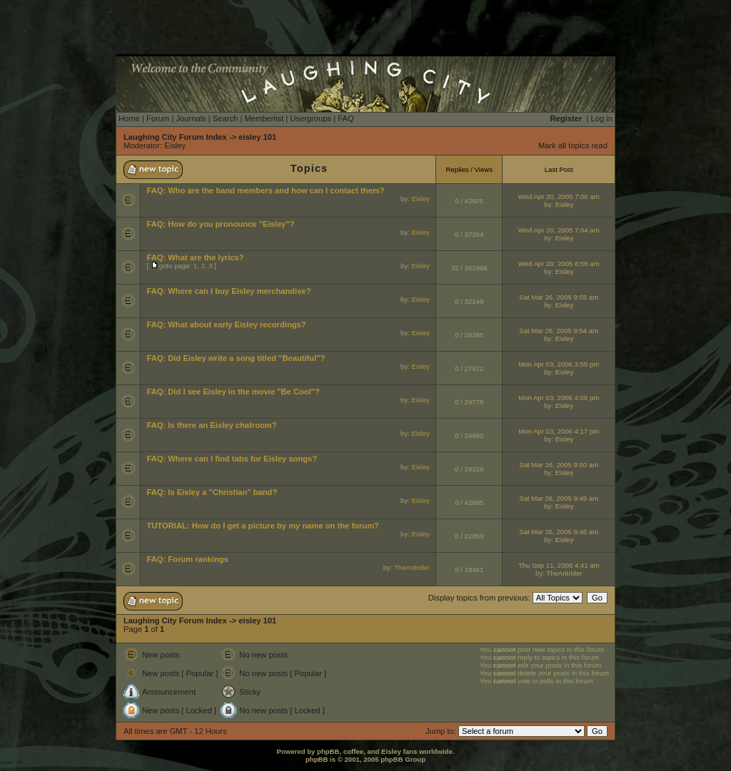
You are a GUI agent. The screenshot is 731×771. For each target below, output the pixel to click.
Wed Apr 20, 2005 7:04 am (559, 230)
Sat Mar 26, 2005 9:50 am (558, 465)
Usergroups (310, 118)
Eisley (175, 145)
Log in (601, 118)
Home (129, 118)
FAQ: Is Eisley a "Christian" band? (211, 492)
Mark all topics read (573, 145)
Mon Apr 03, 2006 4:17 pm (558, 431)
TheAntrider (412, 567)
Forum (157, 118)
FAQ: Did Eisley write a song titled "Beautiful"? (235, 358)
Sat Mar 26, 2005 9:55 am (558, 297)
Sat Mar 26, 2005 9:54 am (558, 331)
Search (225, 118)
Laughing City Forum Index (175, 137)
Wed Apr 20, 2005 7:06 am (559, 196)
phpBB (317, 759)
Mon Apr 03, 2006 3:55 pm (558, 364)
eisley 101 (257, 137)
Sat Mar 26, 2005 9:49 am (558, 498)
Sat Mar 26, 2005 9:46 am (558, 532)
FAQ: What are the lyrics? (194, 257)
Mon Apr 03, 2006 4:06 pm (558, 398)
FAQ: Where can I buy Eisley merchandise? (228, 291)
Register (566, 118)
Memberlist (263, 118)
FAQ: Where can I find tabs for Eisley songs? (231, 458)
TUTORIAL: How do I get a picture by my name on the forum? (262, 525)
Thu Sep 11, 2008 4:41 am (559, 565)
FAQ (345, 118)
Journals (191, 118)
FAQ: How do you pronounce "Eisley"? (220, 224)
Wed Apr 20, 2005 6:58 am (559, 263)
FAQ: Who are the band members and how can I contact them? (265, 190)
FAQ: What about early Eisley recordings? (226, 324)
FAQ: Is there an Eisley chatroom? (211, 425)
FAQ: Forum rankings (187, 559)
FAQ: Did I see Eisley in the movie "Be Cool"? (233, 391)
